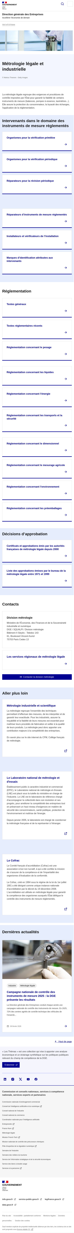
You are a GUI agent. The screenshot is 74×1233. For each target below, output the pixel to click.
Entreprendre (7, 1124)
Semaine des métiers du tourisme (14, 1155)
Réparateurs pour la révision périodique (30, 180)
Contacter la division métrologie (38, 677)
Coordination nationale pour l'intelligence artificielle (20, 1120)
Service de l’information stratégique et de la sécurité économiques (26, 1159)
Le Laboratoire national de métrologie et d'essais (33, 779)
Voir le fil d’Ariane (8, 25)
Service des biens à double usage (14, 1164)
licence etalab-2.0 (23, 1229)
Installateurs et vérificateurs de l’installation (33, 236)
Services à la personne (10, 1168)
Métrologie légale (8, 1133)
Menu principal (70, 4)
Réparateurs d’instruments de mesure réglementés (37, 214)
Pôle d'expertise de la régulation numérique (18, 1146)
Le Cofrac (13, 860)
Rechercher (62, 4)
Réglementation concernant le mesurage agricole (36, 465)
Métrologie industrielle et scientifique (31, 705)
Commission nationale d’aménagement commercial (21, 1102)
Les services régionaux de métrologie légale (36, 656)
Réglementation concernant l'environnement (33, 486)
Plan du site (6, 1216)
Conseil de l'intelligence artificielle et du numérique (20, 1106)
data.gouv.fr (8, 1205)
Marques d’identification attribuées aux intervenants (30, 259)
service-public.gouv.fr (29, 1199)
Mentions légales (49, 1216)
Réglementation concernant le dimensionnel (33, 443)
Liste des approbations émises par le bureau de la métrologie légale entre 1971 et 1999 (36, 572)
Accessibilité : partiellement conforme (27, 1216)
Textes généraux (16, 304)
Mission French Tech (9, 1137)
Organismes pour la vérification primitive (31, 137)
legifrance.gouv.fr (53, 1199)
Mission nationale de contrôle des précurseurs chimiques (23, 1142)
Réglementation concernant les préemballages (34, 508)
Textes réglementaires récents (24, 325)
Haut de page (65, 1041)
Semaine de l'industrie (10, 1151)
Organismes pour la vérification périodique (32, 159)
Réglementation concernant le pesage (29, 347)
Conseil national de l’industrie (13, 1111)
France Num (6, 1128)
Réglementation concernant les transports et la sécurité (34, 417)
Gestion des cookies (22, 1221)
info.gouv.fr (7, 1199)
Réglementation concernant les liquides (30, 372)
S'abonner (9, 1065)
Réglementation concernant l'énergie (28, 393)
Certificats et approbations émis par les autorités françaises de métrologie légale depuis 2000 (35, 548)
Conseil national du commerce (13, 1115)
